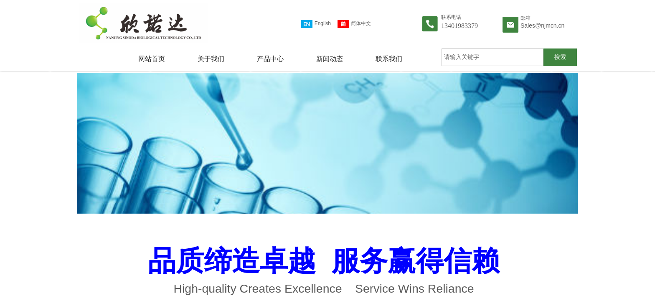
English (316, 24)
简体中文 (354, 24)
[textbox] (492, 57)
